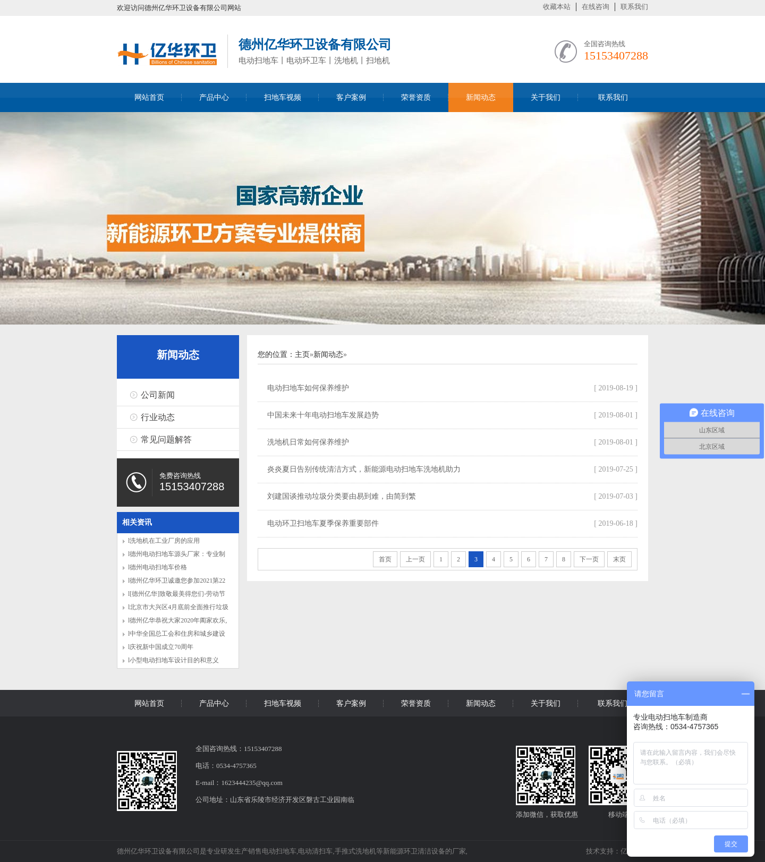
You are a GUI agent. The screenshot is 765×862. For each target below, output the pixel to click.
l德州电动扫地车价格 (157, 567)
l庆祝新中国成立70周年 (160, 647)
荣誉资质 (416, 97)
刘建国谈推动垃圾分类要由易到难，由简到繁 (341, 496)
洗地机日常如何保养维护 (308, 442)
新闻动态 (481, 97)
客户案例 (351, 97)
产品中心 (214, 97)
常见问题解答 (166, 439)
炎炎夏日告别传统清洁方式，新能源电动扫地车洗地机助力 (364, 469)
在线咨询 (595, 7)
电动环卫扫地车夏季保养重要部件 (323, 523)
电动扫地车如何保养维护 (308, 388)
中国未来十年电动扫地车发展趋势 (323, 415)
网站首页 (149, 97)
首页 (385, 559)
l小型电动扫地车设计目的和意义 (173, 660)
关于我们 (545, 97)
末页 (619, 559)
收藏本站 (557, 7)
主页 (302, 355)
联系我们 (634, 7)
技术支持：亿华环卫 (617, 851)
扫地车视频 (282, 97)
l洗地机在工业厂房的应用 (164, 540)
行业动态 (158, 417)
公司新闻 (158, 394)
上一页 (415, 559)
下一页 (589, 559)
